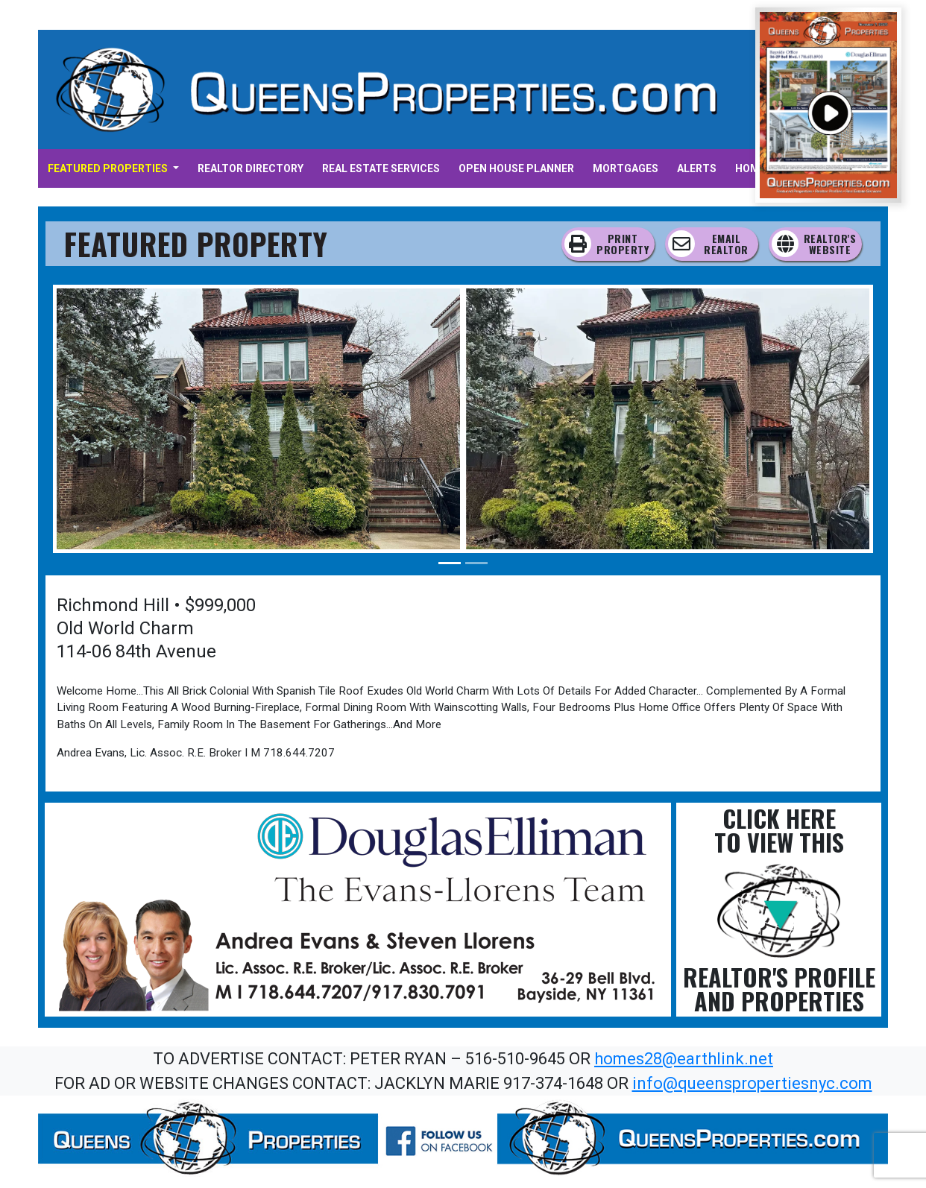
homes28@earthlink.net (683, 1058)
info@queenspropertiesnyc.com (752, 1083)
